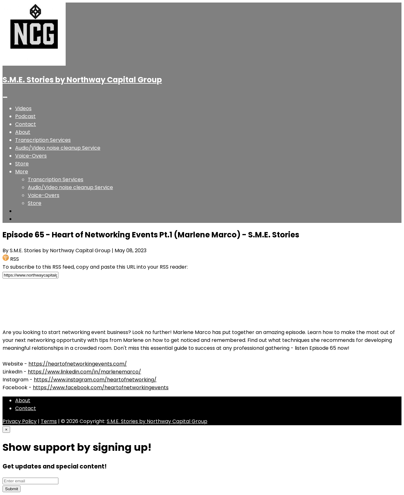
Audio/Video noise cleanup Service (57, 148)
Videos (23, 108)
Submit (11, 488)
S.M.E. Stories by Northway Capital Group (82, 80)
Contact (25, 124)
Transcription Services (43, 140)
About (22, 132)
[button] (21, 171)
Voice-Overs (31, 155)
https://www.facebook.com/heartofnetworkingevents (101, 387)
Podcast (25, 116)
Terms (49, 421)
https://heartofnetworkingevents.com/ (77, 363)
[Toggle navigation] (5, 97)
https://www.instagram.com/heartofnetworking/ (95, 379)
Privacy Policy (20, 421)
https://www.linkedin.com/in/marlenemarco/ (84, 371)
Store (22, 163)
